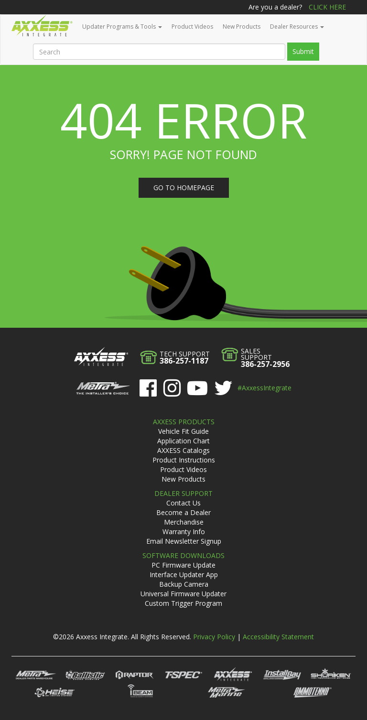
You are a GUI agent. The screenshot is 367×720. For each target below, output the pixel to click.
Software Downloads (183, 555)
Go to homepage (183, 187)
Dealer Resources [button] (297, 26)
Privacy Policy (214, 636)
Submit (303, 51)
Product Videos (192, 26)
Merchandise (184, 522)
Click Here (327, 6)
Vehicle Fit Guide (183, 431)
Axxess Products (184, 421)
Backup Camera (183, 584)
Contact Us (183, 502)
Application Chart (183, 440)
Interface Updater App (184, 574)
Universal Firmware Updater (183, 593)
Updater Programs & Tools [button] (122, 26)
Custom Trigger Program (183, 603)
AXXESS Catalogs (183, 450)
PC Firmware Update (183, 565)
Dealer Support (183, 493)
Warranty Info (183, 531)
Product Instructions (183, 459)
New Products (241, 26)
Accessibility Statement (278, 636)
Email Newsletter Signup (183, 541)
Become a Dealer (183, 512)
